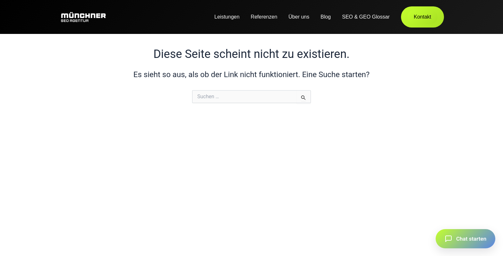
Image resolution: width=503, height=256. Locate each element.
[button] (465, 238)
